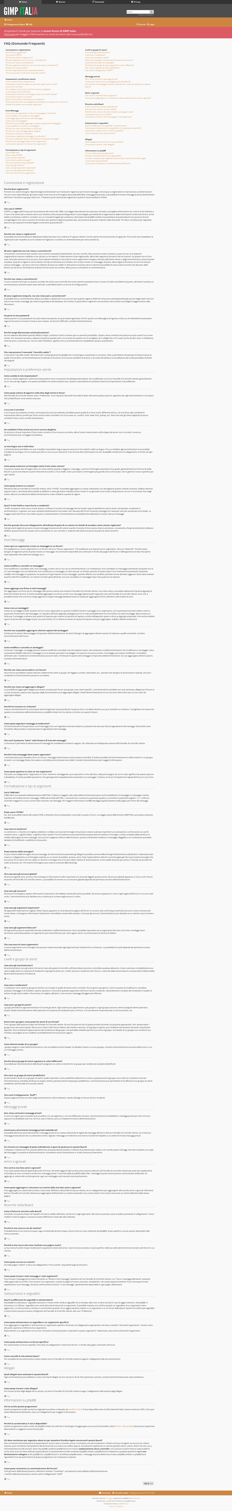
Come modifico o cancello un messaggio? (23, 116)
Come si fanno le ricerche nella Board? (101, 107)
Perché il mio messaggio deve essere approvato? (26, 141)
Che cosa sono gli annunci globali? (20, 163)
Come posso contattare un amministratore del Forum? (107, 163)
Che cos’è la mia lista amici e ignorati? (101, 95)
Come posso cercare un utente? (98, 114)
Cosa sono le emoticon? (15, 157)
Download (98, 2)
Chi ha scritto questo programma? (99, 153)
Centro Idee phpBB (124, 1426)
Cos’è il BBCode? (12, 152)
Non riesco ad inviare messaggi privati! (101, 79)
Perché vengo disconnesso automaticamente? (25, 70)
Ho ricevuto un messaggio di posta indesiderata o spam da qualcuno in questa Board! (117, 85)
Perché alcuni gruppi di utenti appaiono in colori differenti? (109, 65)
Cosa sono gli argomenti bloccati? (20, 170)
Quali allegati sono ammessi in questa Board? (104, 142)
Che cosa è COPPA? (14, 55)
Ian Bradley (136, 1498)
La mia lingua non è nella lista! (18, 92)
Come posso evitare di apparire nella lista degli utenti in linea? (31, 84)
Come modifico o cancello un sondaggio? (23, 126)
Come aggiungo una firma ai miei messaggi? (24, 118)
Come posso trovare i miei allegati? (99, 144)
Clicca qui (9, 34)
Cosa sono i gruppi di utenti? (97, 57)
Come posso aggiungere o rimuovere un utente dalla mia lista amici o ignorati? (118, 98)
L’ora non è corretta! (14, 87)
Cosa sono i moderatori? (95, 55)
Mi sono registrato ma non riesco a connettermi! (26, 60)
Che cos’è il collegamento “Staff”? (99, 70)
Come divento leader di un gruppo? (99, 63)
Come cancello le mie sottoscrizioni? (100, 133)
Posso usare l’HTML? (14, 155)
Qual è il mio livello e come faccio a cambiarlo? (25, 99)
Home (23, 2)
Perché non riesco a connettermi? (20, 63)
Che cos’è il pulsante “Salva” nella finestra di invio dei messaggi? (32, 139)
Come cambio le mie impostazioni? (20, 81)
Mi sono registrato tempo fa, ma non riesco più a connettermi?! (32, 65)
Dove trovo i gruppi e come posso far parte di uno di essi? (109, 60)
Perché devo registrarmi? (16, 52)
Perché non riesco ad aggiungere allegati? (23, 131)
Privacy (135, 2)
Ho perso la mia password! (17, 68)
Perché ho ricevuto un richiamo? (19, 133)
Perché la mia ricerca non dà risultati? (101, 109)
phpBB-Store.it (123, 1504)
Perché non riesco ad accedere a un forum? (24, 128)
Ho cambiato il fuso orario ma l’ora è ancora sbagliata (28, 89)
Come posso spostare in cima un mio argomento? (26, 144)
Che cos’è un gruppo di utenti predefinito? (102, 68)
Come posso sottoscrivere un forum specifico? (104, 130)
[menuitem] (29, 25)
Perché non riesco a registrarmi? (19, 57)
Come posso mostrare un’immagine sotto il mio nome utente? (31, 94)
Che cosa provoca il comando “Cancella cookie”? (26, 73)
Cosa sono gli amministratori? (97, 52)
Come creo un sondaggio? (16, 121)
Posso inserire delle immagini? (18, 160)
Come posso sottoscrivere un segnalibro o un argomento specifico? (113, 128)
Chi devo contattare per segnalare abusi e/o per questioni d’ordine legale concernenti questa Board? (115, 159)
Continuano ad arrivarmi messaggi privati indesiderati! (108, 81)
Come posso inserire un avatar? (19, 97)
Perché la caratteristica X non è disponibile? (103, 156)
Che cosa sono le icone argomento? (20, 173)
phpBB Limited (75, 1409)
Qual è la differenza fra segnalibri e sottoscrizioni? (106, 126)
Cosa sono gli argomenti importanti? (21, 168)
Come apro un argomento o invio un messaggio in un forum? (31, 113)
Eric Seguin (109, 1498)
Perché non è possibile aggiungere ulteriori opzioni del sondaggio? (33, 123)
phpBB (107, 1501)
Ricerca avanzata (146, 15)
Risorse (60, 2)
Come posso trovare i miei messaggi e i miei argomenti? (108, 117)
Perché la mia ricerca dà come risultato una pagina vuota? (109, 112)
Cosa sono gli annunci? (15, 165)
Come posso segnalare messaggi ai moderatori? (26, 136)
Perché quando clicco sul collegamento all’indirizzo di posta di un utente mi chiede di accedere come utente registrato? (37, 103)
